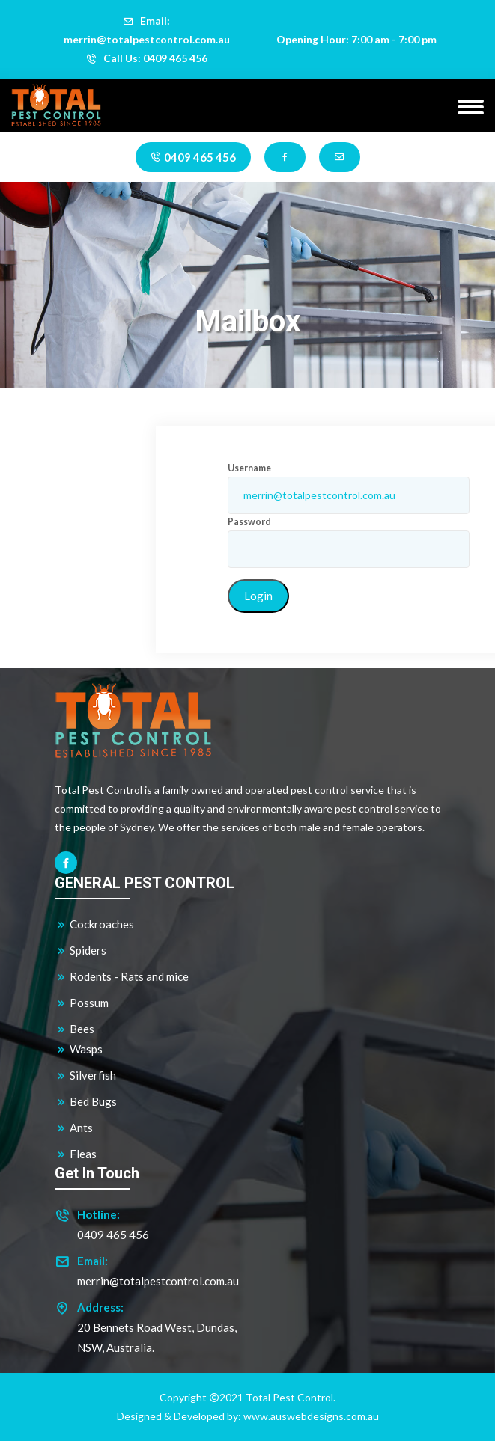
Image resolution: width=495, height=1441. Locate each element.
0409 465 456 (193, 157)
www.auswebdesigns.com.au (311, 1416)
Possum (82, 1003)
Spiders (80, 950)
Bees (74, 1029)
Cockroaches (94, 924)
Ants (74, 1128)
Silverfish (85, 1075)
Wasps (79, 1049)
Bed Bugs (86, 1102)
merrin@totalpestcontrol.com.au (158, 1281)
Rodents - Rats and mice (122, 977)
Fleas (76, 1154)
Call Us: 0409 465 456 (146, 58)
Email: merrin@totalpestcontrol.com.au (147, 30)
